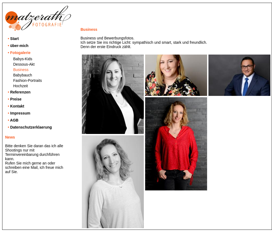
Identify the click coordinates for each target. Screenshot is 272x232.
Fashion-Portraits (27, 80)
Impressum (19, 113)
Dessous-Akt (23, 64)
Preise (15, 99)
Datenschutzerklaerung (30, 127)
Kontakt (16, 106)
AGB (13, 120)
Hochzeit (20, 86)
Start (13, 38)
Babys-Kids (22, 59)
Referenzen (19, 92)
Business (21, 70)
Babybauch (22, 75)
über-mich (18, 45)
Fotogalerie (19, 53)
